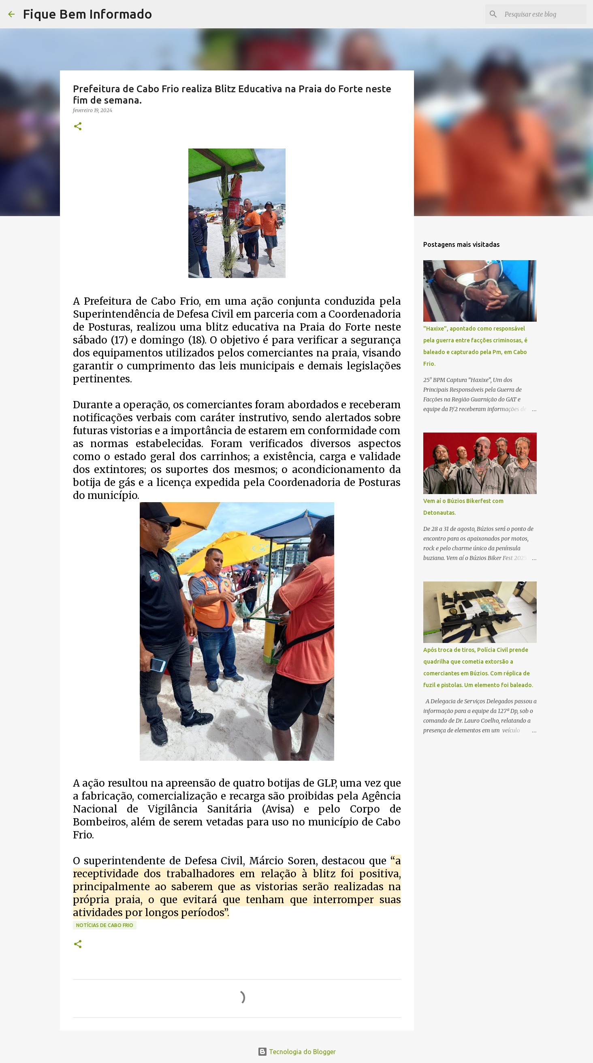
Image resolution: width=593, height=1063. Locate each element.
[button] (78, 126)
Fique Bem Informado (87, 13)
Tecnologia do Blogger (297, 1051)
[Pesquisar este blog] (544, 14)
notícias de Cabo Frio (104, 925)
